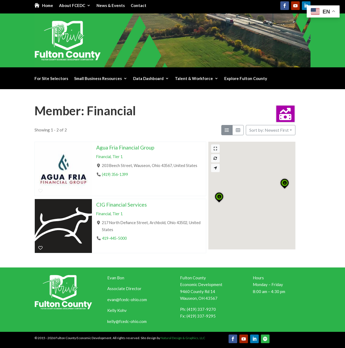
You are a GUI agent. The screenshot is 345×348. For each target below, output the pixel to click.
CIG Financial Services (121, 204)
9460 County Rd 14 (197, 291)
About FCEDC (72, 6)
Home (47, 6)
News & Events (110, 6)
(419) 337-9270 (201, 309)
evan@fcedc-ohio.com (127, 299)
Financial (103, 156)
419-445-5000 (114, 238)
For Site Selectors (51, 78)
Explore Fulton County (245, 78)
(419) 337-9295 (201, 316)
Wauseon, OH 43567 (199, 298)
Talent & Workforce (194, 78)
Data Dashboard (148, 78)
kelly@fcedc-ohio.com (127, 321)
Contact (138, 6)
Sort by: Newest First (269, 130)
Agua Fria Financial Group (125, 147)
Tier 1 (117, 156)
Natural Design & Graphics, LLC (183, 338)
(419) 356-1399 (115, 174)
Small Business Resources (98, 78)
